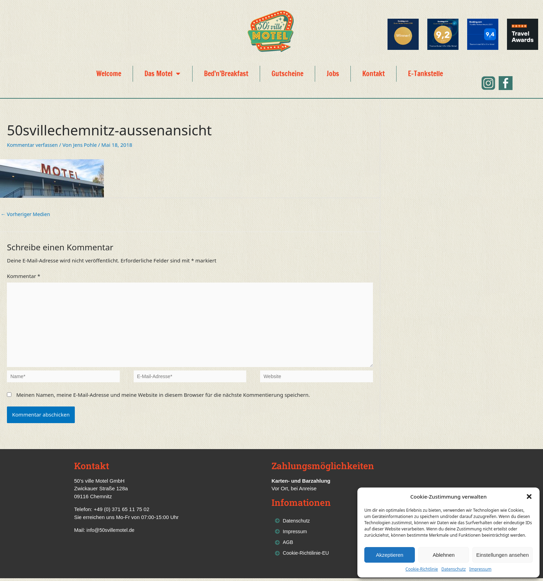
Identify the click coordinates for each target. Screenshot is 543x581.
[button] (529, 496)
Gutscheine (287, 74)
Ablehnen (443, 555)
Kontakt (373, 74)
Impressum (480, 569)
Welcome (108, 74)
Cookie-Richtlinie (422, 569)
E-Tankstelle (425, 74)
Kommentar (23, 276)
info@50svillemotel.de (112, 531)
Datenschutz (454, 569)
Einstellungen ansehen (502, 555)
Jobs (333, 74)
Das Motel (162, 74)
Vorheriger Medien (27, 214)
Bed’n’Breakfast (226, 74)
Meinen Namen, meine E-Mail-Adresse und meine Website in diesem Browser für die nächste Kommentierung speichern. (163, 395)
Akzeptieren (389, 555)
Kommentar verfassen (34, 144)
